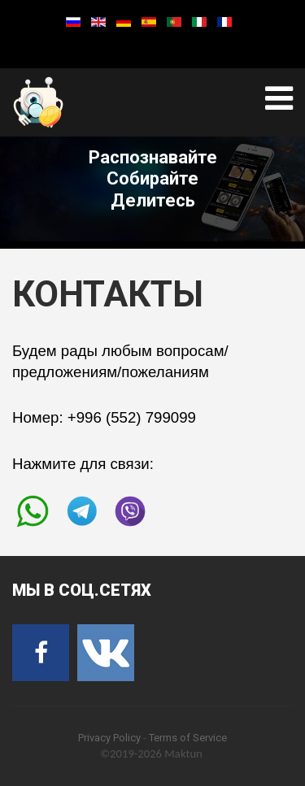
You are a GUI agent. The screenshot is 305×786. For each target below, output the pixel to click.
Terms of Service (188, 738)
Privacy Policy (109, 738)
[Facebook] (40, 652)
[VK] (105, 652)
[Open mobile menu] (279, 98)
